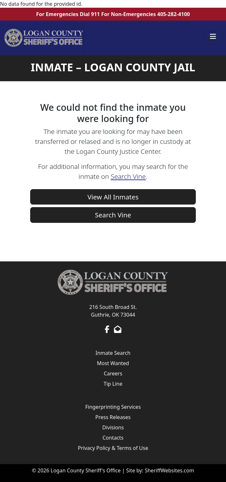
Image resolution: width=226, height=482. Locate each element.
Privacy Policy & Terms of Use (113, 447)
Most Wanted (113, 363)
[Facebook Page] (107, 329)
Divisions (113, 427)
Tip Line (113, 383)
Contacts (113, 437)
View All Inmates (112, 196)
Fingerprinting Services (113, 406)
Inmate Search (113, 352)
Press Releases (113, 417)
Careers (113, 373)
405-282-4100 (173, 14)
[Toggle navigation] (213, 38)
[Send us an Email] (117, 329)
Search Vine (128, 176)
